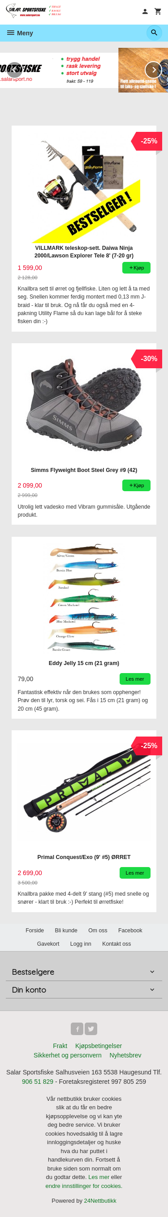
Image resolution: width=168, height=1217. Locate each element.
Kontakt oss (116, 944)
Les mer (99, 1177)
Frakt (60, 1045)
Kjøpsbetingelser (98, 1045)
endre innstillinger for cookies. (84, 1186)
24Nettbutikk (100, 1200)
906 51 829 (37, 1081)
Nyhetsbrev (126, 1055)
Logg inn (80, 944)
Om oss (97, 930)
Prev (22, 68)
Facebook (130, 930)
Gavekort (48, 944)
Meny (19, 33)
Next (161, 68)
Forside (35, 930)
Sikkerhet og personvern (68, 1055)
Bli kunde (66, 930)
